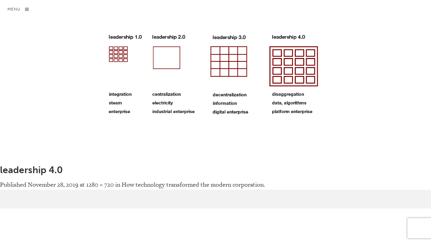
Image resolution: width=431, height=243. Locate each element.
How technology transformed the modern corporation (193, 184)
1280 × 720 (100, 184)
